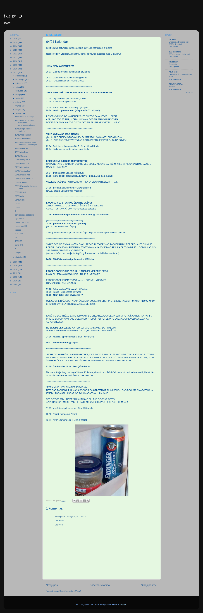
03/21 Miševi (20, 192)
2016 (15, 262)
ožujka (18, 109)
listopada (19, 83)
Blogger (123, 604)
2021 (15, 57)
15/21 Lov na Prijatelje (24, 116)
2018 (15, 69)
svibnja (18, 102)
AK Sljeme (173, 72)
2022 (15, 54)
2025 (15, 42)
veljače (18, 113)
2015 (15, 266)
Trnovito (172, 87)
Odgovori (59, 525)
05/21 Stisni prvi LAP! (24, 179)
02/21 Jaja (19, 196)
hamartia (13, 16)
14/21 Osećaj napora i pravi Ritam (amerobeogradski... (25, 122)
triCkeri (172, 39)
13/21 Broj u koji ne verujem (23, 130)
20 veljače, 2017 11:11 (76, 516)
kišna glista (60, 516)
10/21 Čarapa (21, 156)
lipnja (17, 98)
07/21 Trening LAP (23, 171)
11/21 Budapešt (21, 148)
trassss (18, 230)
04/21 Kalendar (21, 182)
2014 (15, 269)
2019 (15, 65)
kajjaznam (173, 62)
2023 (15, 50)
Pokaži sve (189, 93)
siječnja (18, 257)
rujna (17, 87)
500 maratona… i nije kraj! (179, 54)
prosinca (19, 76)
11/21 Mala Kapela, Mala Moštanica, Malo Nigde (26, 143)
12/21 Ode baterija (23, 135)
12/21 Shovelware (22, 138)
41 (16, 237)
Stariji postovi (149, 585)
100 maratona (175, 52)
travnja (18, 106)
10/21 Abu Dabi (21, 152)
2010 (15, 281)
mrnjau (18, 252)
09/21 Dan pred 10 (23, 160)
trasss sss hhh (21, 226)
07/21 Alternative (22, 167)
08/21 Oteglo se (21, 163)
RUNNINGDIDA (176, 84)
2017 (15, 72)
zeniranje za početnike (24, 215)
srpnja (18, 94)
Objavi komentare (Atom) (70, 591)
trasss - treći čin (21, 222)
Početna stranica (100, 585)
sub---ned (19, 234)
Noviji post (52, 585)
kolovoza (19, 91)
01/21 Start (19, 200)
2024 (15, 46)
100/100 (18, 241)
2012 (15, 277)
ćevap (17, 203)
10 (16, 249)
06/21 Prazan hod (22, 175)
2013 (15, 273)
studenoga (20, 79)
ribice (17, 207)
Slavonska (173, 64)
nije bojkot (19, 219)
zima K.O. (19, 245)
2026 (15, 39)
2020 (15, 61)
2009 (15, 284)
